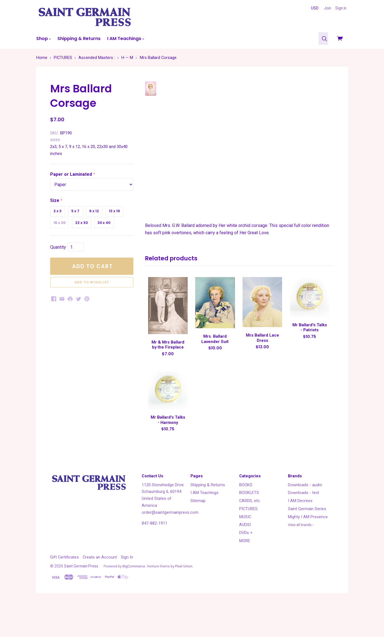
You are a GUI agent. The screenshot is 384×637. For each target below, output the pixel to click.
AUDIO (245, 557)
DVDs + (246, 565)
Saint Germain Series (307, 541)
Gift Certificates (64, 589)
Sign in (340, 8)
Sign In (127, 589)
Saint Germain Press (81, 599)
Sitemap (198, 533)
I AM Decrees (300, 533)
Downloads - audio (305, 517)
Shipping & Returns (79, 38)
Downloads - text (303, 525)
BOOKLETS (249, 525)
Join (327, 8)
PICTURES (248, 541)
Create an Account (100, 589)
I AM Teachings (125, 38)
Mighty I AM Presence (308, 549)
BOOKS (245, 517)
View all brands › (301, 557)
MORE (244, 573)
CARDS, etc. (250, 533)
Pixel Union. (184, 599)
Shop (43, 38)
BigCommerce (134, 599)
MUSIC (245, 549)
